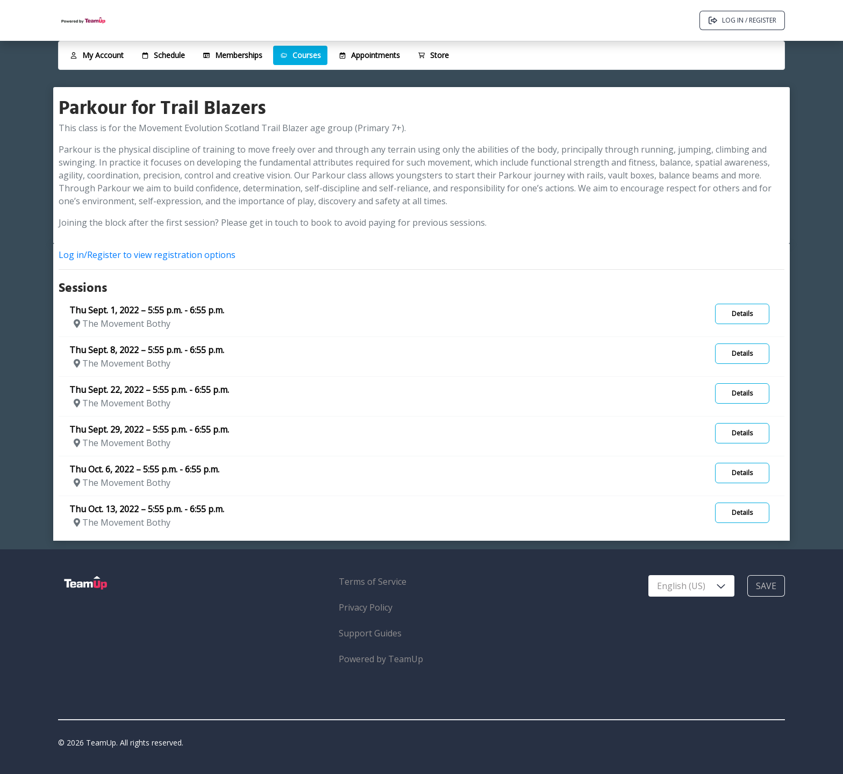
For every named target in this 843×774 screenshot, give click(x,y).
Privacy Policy (365, 607)
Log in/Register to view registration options (147, 255)
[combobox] (691, 586)
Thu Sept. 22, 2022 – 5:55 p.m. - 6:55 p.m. (149, 390)
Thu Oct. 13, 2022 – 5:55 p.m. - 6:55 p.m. (146, 509)
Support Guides (370, 633)
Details (742, 313)
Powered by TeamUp (381, 659)
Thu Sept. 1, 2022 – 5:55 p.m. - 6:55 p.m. (146, 310)
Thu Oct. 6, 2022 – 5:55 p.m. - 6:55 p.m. (144, 469)
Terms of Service (372, 581)
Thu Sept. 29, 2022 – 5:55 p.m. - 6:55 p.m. (149, 429)
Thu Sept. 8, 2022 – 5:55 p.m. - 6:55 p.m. (146, 350)
